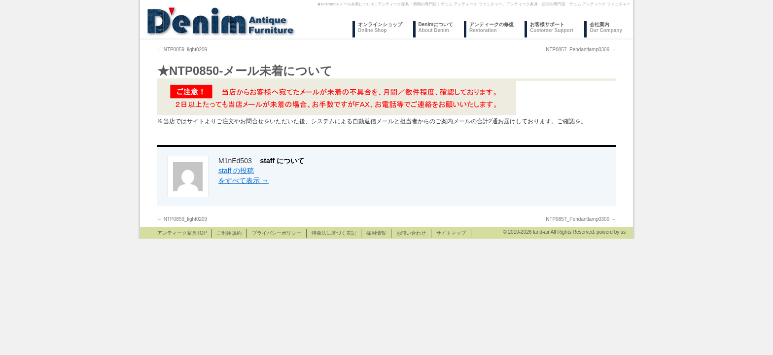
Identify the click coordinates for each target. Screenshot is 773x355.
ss (623, 232)
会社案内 (606, 27)
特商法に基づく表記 (334, 233)
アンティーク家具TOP (182, 233)
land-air (541, 232)
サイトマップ (451, 233)
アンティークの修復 (491, 27)
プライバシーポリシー (276, 233)
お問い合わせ (411, 233)
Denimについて (436, 27)
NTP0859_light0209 (182, 49)
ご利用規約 (229, 233)
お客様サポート (551, 27)
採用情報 (376, 233)
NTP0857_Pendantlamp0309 (581, 49)
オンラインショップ (380, 27)
